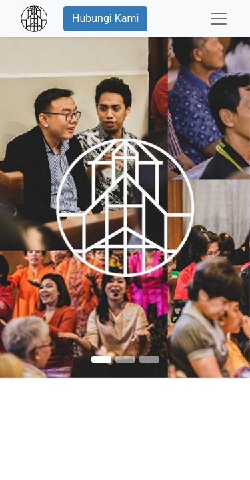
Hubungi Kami (105, 18)
